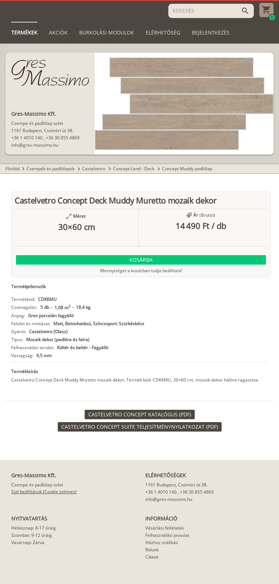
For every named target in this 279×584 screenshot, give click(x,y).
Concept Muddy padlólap (187, 169)
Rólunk (152, 550)
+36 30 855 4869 (63, 138)
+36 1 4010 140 (27, 138)
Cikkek (151, 557)
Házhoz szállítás (161, 542)
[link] (140, 414)
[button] (141, 260)
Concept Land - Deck (134, 169)
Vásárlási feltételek (164, 528)
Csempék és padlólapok (51, 169)
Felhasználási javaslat (167, 535)
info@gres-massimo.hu (34, 145)
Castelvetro (94, 169)
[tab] (24, 33)
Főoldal (12, 169)
